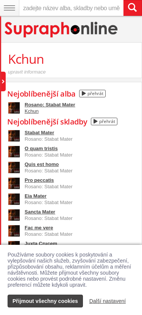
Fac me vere (39, 227)
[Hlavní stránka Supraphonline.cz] (61, 29)
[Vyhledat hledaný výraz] (132, 8)
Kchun (32, 111)
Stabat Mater (39, 132)
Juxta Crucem (41, 243)
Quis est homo (42, 164)
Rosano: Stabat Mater (50, 105)
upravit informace (27, 72)
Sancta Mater (40, 212)
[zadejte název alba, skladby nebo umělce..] (71, 8)
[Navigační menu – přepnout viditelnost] (9, 8)
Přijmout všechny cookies (45, 301)
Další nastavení (107, 301)
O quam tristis (41, 148)
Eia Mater (36, 196)
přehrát (92, 93)
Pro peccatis (39, 180)
